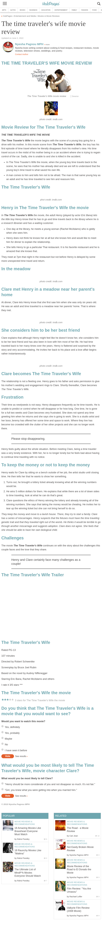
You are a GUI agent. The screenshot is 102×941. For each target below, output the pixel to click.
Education (45, 10)
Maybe (8, 738)
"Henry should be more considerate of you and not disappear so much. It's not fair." (50, 784)
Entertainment (61, 10)
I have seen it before (16, 750)
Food (94, 10)
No (6, 744)
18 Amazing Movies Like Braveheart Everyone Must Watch (27, 831)
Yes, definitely (12, 727)
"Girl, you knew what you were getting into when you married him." (41, 790)
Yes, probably (12, 733)
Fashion (84, 10)
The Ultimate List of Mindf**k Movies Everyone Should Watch (27, 872)
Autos (13, 10)
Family (74, 10)
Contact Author (21, 54)
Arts (4, 10)
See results (20, 756)
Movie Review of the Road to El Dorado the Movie (79, 869)
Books (22, 10)
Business (33, 10)
